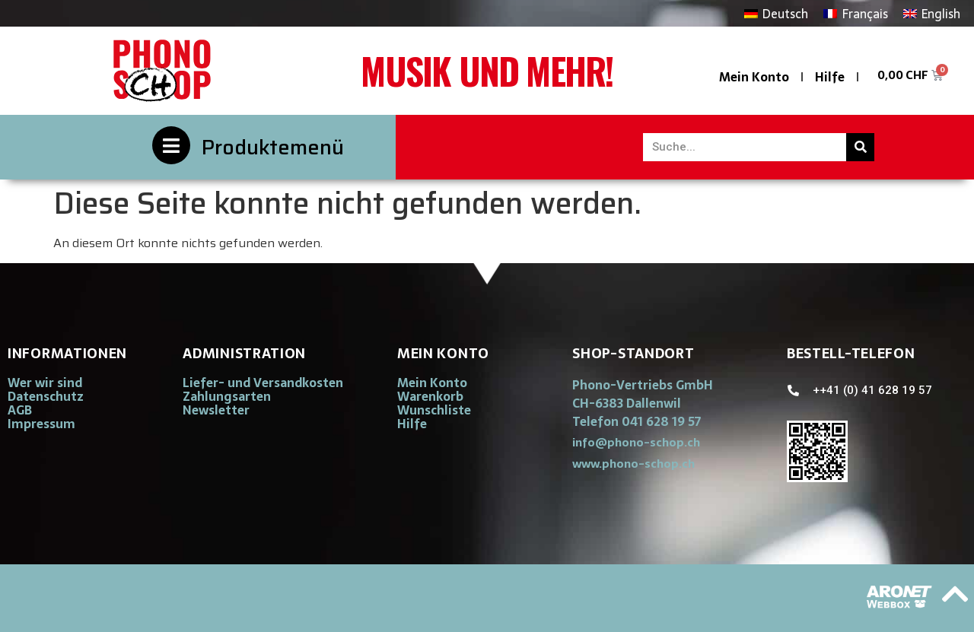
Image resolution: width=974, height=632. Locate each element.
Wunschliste (434, 410)
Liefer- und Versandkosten (263, 382)
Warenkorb (430, 396)
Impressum (41, 423)
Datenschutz (46, 396)
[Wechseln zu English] (932, 13)
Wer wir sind (45, 382)
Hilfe (830, 77)
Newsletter (216, 410)
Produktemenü (273, 147)
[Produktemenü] (171, 145)
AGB (20, 410)
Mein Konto (754, 77)
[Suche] (860, 147)
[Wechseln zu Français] (855, 13)
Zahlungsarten (227, 396)
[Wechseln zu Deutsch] (776, 13)
